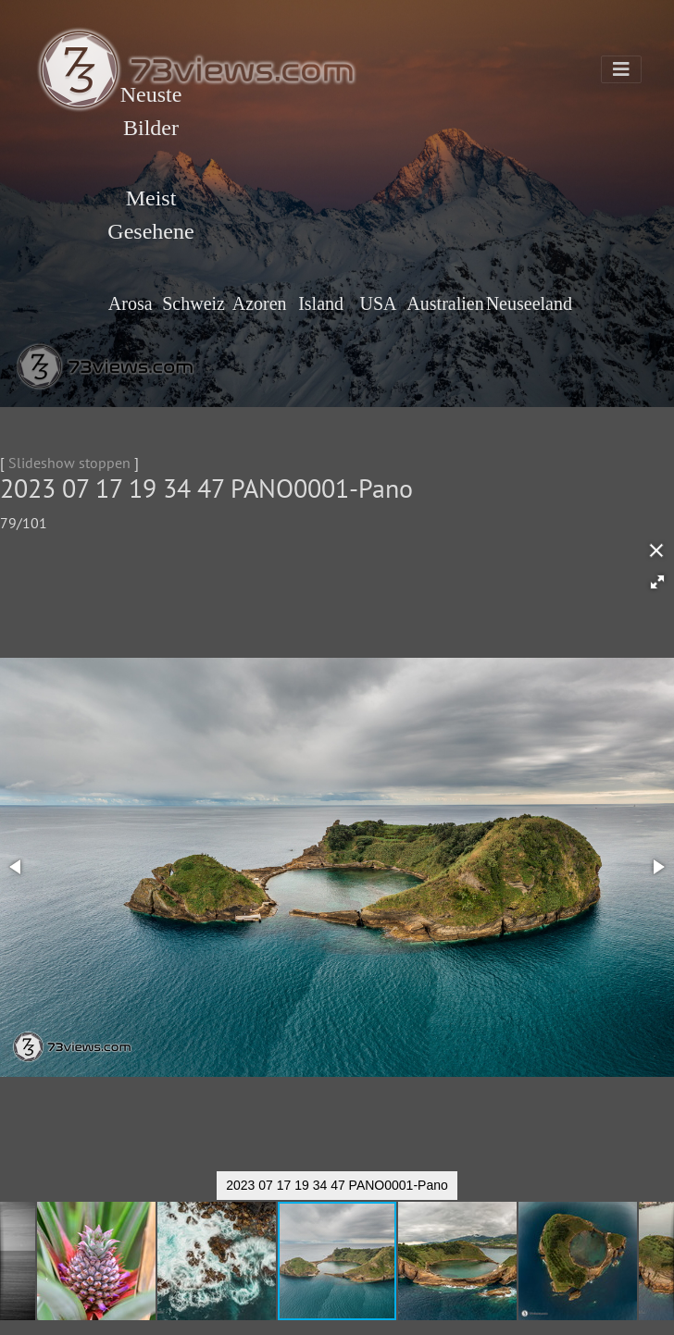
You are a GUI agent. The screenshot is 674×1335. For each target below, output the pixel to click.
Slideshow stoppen (69, 462)
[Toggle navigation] (621, 69)
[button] (657, 582)
